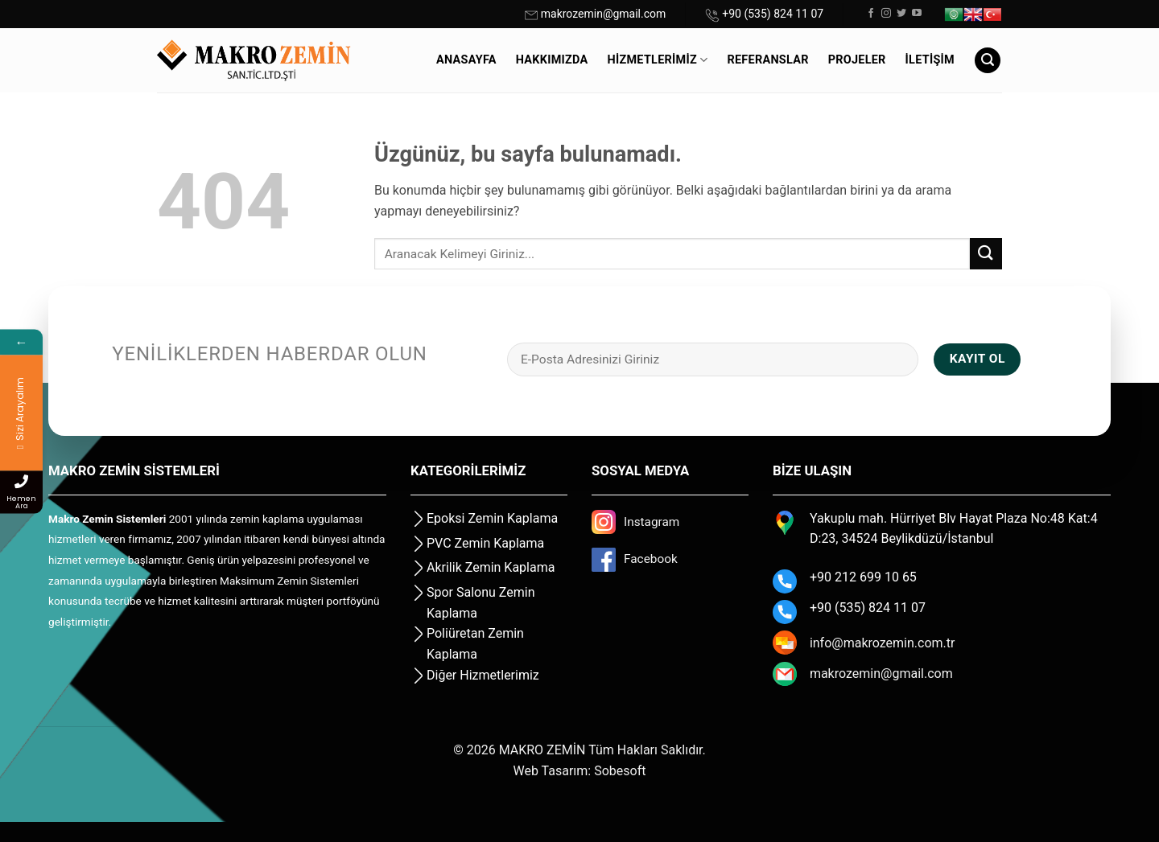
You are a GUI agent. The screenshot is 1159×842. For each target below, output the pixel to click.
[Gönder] (986, 253)
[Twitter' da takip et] (901, 13)
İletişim (930, 60)
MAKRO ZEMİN (542, 750)
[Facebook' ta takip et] (871, 13)
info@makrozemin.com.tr (882, 643)
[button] (987, 60)
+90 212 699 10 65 (863, 577)
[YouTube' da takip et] (917, 13)
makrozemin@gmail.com (603, 13)
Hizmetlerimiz (658, 60)
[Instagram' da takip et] (886, 13)
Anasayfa (466, 60)
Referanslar (767, 60)
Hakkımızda (552, 60)
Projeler (857, 60)
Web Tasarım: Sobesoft (580, 770)
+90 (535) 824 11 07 (772, 13)
